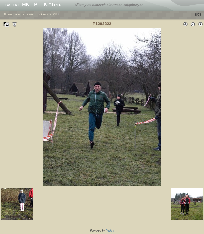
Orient (31, 14)
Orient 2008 (48, 14)
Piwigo (110, 230)
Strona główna (13, 14)
